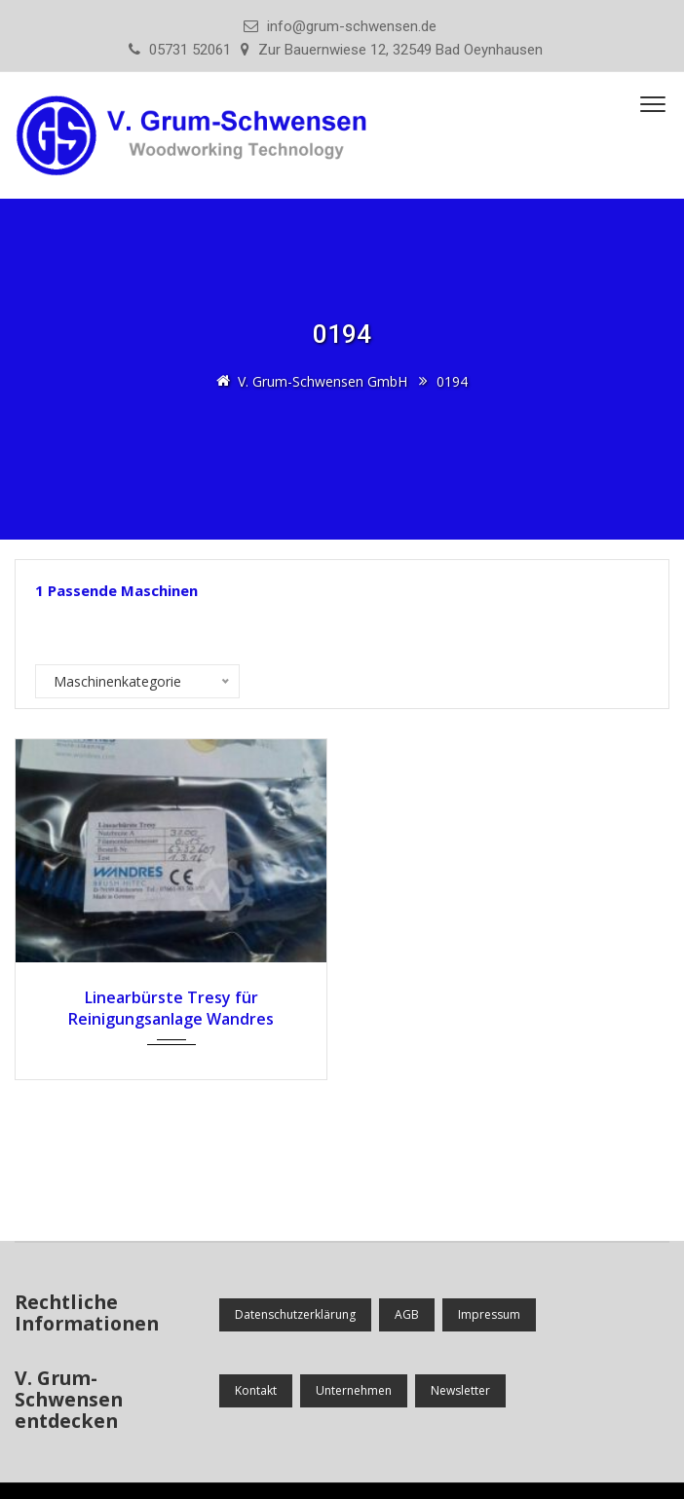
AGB (407, 1314)
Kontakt (256, 1390)
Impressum (489, 1314)
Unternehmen (354, 1390)
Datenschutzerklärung (295, 1314)
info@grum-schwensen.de (352, 26)
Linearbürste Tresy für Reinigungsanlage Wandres (171, 1008)
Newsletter (460, 1390)
